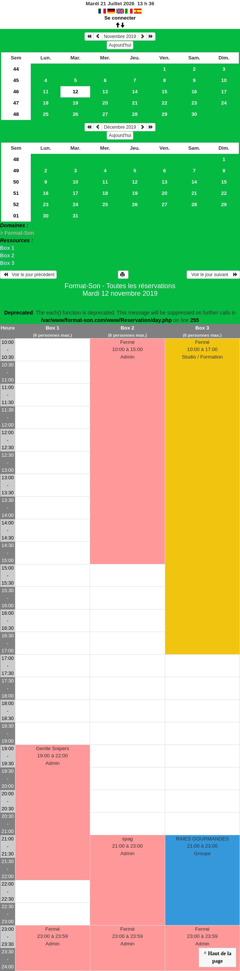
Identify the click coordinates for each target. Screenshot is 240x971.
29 (165, 114)
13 (105, 91)
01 (16, 216)
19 (75, 103)
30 (194, 114)
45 (16, 80)
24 (224, 103)
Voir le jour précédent (28, 274)
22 (165, 103)
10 (224, 80)
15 (165, 91)
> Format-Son (17, 233)
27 (105, 114)
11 (45, 91)
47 (16, 103)
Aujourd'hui (120, 45)
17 (224, 91)
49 (16, 170)
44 (16, 69)
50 (16, 182)
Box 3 (7, 263)
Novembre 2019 (120, 36)
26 (75, 114)
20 (105, 103)
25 (45, 114)
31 (75, 216)
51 (16, 193)
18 (45, 103)
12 (135, 182)
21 (135, 103)
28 (135, 114)
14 (135, 91)
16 (194, 91)
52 (16, 204)
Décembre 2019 (120, 127)
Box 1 (7, 248)
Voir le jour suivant (213, 274)
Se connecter (120, 18)
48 (16, 114)
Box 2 (7, 255)
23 (194, 103)
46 (16, 91)
